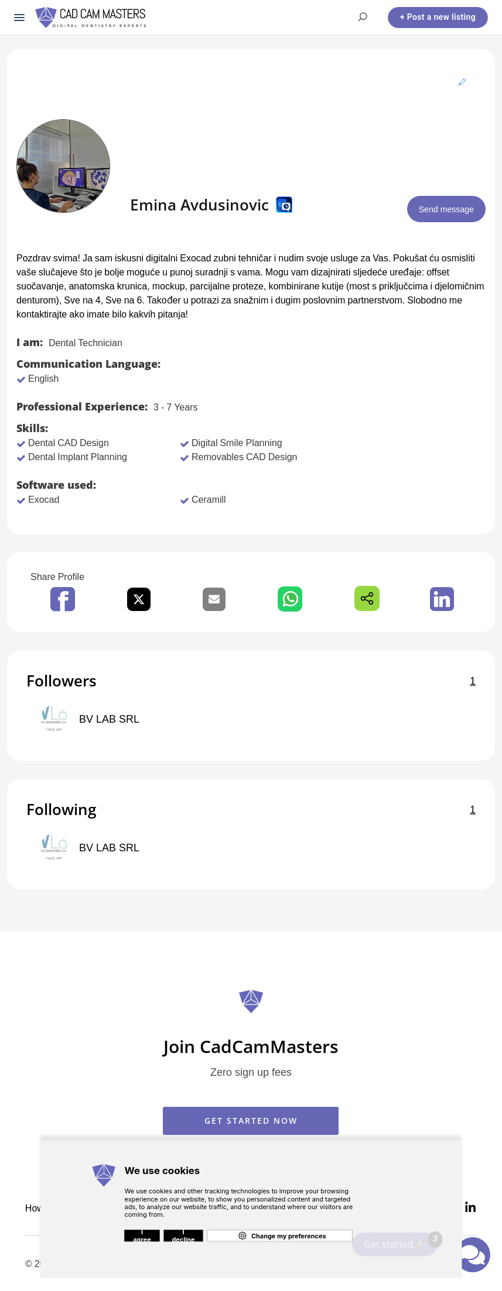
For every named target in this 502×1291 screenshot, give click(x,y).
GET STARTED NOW (251, 1120)
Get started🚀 (401, 1241)
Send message (443, 209)
